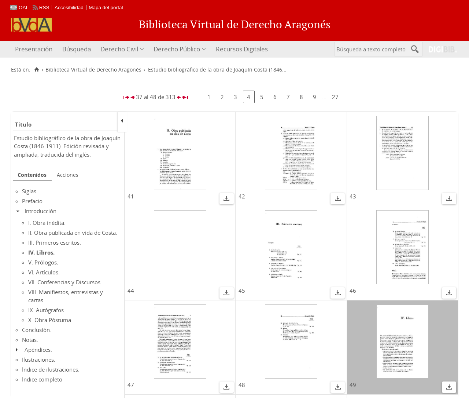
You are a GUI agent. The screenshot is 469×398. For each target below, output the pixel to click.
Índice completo (42, 379)
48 (242, 384)
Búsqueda (76, 49)
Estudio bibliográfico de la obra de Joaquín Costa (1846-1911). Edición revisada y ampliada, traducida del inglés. (67, 146)
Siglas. (30, 191)
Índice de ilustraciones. (51, 369)
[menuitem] (34, 49)
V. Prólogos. (43, 262)
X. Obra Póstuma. (50, 320)
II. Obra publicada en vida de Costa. (72, 232)
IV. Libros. (41, 252)
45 (242, 290)
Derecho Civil (119, 49)
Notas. (30, 339)
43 (353, 196)
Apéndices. (38, 349)
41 (131, 196)
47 (131, 384)
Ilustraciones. (38, 359)
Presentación (33, 49)
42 (242, 196)
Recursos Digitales (242, 49)
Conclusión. (36, 329)
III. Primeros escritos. (54, 242)
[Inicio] (36, 69)
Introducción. (41, 211)
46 (353, 290)
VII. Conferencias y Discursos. (65, 282)
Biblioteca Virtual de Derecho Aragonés (93, 69)
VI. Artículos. (44, 272)
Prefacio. (33, 201)
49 (353, 384)
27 (335, 97)
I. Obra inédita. (47, 222)
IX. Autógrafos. (46, 310)
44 (131, 290)
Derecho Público (177, 49)
